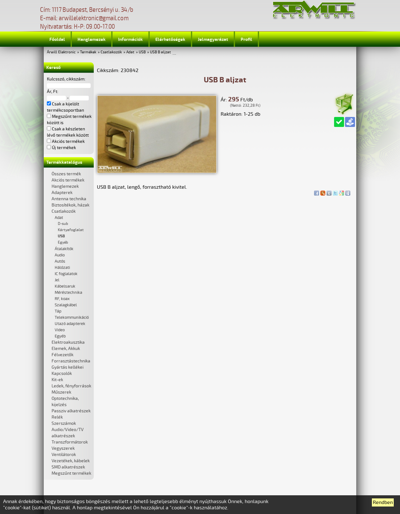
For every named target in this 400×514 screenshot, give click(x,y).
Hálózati (62, 267)
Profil (246, 39)
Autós (60, 261)
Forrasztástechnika (71, 361)
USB (142, 52)
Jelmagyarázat (213, 39)
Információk (130, 39)
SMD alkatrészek (68, 467)
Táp (58, 311)
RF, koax (62, 298)
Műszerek (61, 392)
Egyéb (63, 242)
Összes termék (66, 174)
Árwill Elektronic (61, 52)
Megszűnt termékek (71, 473)
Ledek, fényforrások (71, 386)
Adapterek (62, 192)
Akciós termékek (68, 180)
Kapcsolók (62, 373)
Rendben (383, 502)
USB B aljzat (160, 52)
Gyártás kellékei (67, 367)
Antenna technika (69, 198)
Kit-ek (57, 379)
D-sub (63, 223)
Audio (60, 255)
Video (60, 329)
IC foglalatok (66, 273)
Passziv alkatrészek (71, 411)
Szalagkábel (66, 305)
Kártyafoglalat (71, 230)
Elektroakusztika (68, 342)
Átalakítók (64, 248)
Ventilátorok (64, 454)
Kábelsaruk (65, 286)
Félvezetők (62, 354)
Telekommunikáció (72, 317)
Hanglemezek (92, 39)
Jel (57, 280)
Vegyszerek (63, 448)
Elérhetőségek (170, 39)
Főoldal (57, 39)
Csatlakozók (111, 52)
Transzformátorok (70, 442)
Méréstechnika (68, 292)
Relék (57, 417)
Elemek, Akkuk (66, 348)
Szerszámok (64, 423)
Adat (130, 52)
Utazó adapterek (70, 323)
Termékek (88, 52)
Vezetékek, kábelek (71, 460)
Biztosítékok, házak (70, 205)
